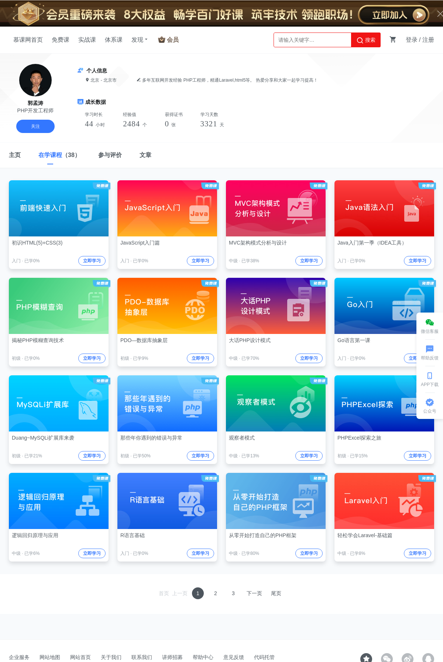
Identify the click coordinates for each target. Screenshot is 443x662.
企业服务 (19, 657)
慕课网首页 (28, 40)
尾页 (276, 593)
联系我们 (141, 657)
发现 (140, 39)
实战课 (87, 40)
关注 (35, 126)
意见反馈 (233, 657)
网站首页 (80, 657)
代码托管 (264, 657)
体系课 (114, 40)
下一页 (254, 593)
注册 (428, 40)
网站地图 (50, 657)
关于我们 (111, 657)
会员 (173, 40)
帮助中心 (203, 657)
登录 (412, 40)
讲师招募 (172, 657)
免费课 (60, 40)
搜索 (365, 40)
